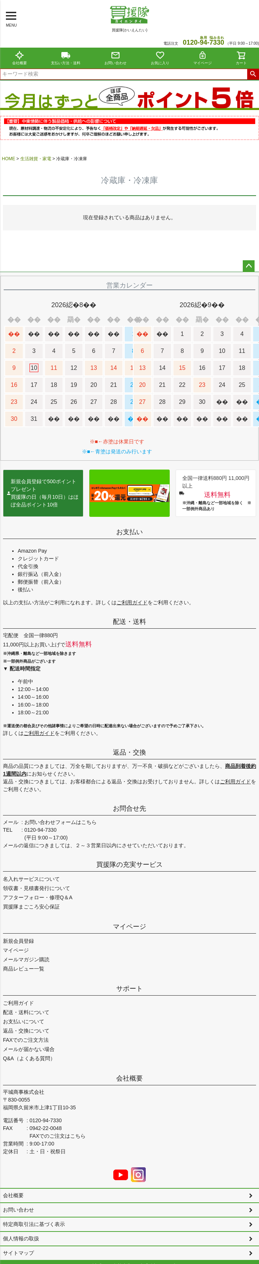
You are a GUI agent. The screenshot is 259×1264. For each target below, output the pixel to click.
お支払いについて (23, 1021)
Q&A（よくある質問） (29, 1058)
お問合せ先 (129, 808)
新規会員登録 (18, 941)
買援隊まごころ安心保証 (31, 907)
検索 (253, 74)
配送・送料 (129, 621)
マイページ (202, 58)
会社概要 (19, 58)
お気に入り (160, 58)
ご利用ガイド (132, 602)
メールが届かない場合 (29, 1049)
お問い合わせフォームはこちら (60, 822)
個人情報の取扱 (21, 1238)
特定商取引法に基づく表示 (34, 1224)
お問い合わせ (115, 58)
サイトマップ (18, 1253)
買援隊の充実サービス (129, 864)
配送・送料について (26, 1012)
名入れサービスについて (31, 879)
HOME (8, 158)
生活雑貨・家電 (35, 158)
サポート (129, 988)
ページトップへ (249, 266)
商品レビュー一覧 (23, 969)
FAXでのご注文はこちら (58, 1136)
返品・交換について (26, 1031)
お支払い (129, 532)
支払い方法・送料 (65, 58)
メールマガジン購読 (26, 959)
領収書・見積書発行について (36, 888)
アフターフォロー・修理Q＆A (37, 897)
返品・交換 (129, 752)
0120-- (203, 42)
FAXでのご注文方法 (26, 1040)
